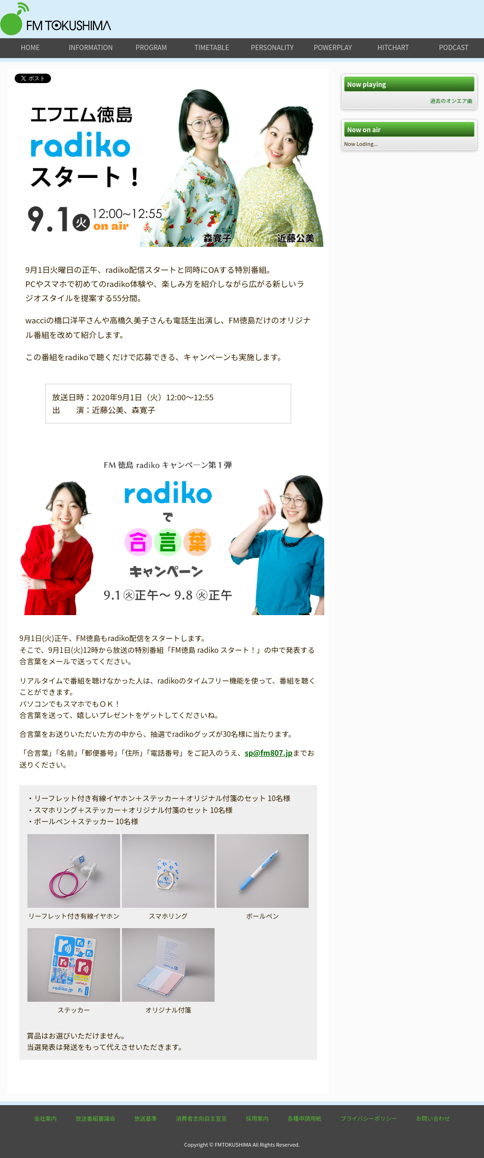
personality (272, 47)
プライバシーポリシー (368, 1118)
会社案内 (45, 1118)
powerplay (333, 47)
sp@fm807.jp (269, 752)
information (90, 47)
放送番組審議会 (95, 1118)
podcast (454, 47)
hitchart (393, 47)
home (30, 47)
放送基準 (145, 1118)
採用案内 (257, 1118)
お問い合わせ (433, 1118)
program (151, 47)
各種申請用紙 (304, 1118)
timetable (211, 47)
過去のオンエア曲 (451, 100)
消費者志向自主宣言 (201, 1118)
